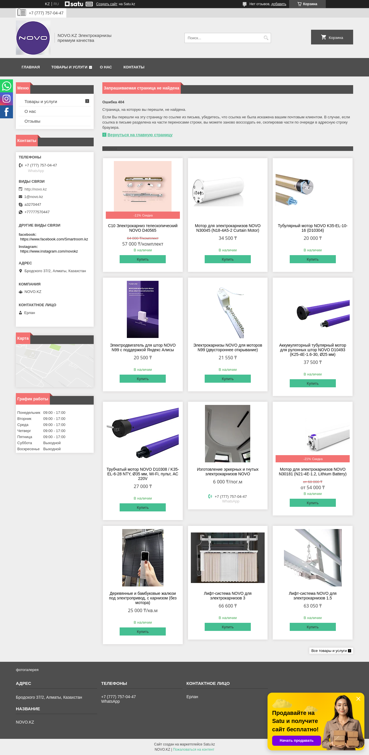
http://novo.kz (36, 189)
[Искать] (266, 38)
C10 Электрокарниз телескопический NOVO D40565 (143, 228)
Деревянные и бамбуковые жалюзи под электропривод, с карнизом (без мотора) (143, 598)
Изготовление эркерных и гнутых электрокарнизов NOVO (228, 471)
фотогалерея (27, 670)
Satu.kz (209, 744)
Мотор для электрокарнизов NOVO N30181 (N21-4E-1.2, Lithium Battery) (313, 471)
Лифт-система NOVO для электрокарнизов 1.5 (313, 595)
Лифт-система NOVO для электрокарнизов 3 (228, 595)
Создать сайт (106, 4)
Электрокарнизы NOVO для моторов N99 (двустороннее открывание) (227, 347)
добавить (278, 4)
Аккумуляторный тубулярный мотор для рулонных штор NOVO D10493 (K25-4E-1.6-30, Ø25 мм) (312, 350)
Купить (143, 259)
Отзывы (32, 121)
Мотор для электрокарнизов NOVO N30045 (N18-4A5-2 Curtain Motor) (228, 228)
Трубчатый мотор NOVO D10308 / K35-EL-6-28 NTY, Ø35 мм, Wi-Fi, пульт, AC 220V (143, 474)
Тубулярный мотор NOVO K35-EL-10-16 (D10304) (313, 228)
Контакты (133, 67)
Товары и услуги (69, 67)
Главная (31, 67)
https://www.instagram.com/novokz (49, 251)
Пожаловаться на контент (193, 749)
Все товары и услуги (329, 651)
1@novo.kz (33, 197)
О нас (106, 67)
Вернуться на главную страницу (140, 134)
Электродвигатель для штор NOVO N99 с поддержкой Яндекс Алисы (143, 347)
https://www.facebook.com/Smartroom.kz (54, 239)
